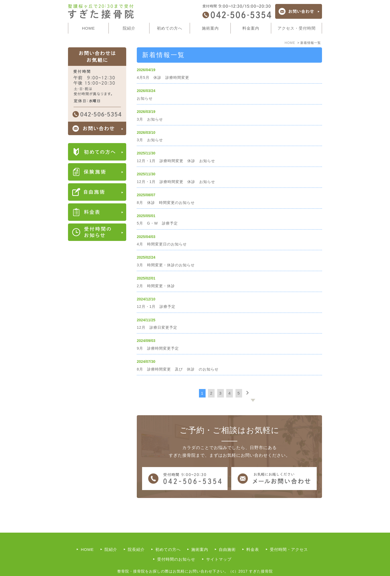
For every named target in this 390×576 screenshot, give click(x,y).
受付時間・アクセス (289, 538)
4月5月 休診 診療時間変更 (163, 77)
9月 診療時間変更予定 (158, 348)
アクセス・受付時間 (297, 28)
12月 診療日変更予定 (157, 327)
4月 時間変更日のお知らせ (162, 244)
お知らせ (145, 98)
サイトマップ (219, 548)
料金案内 (250, 28)
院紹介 (111, 538)
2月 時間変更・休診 (156, 286)
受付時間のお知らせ (176, 548)
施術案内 (199, 538)
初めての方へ (169, 28)
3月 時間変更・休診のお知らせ (166, 265)
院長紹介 (136, 538)
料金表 (252, 538)
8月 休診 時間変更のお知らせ (166, 202)
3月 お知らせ (150, 119)
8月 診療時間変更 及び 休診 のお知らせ (178, 369)
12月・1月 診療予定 (156, 306)
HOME (88, 28)
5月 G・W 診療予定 (157, 223)
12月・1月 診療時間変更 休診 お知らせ (176, 161)
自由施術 (227, 538)
